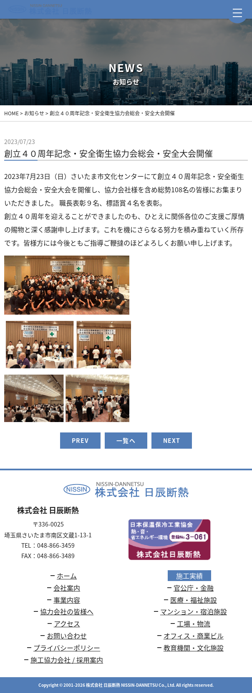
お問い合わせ (67, 636)
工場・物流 (193, 623)
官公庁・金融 (194, 588)
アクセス (67, 623)
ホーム (67, 576)
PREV (80, 440)
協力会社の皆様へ (66, 611)
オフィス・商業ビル (194, 636)
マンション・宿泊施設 (193, 611)
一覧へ (125, 440)
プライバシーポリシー (66, 648)
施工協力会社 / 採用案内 (66, 660)
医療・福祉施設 (193, 600)
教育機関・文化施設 (194, 648)
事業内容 (66, 600)
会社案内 (66, 588)
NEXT (171, 440)
